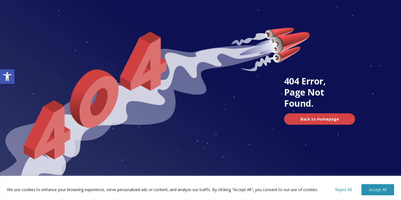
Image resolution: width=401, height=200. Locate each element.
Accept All (378, 189)
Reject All (343, 189)
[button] (7, 76)
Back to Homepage (319, 119)
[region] (200, 188)
